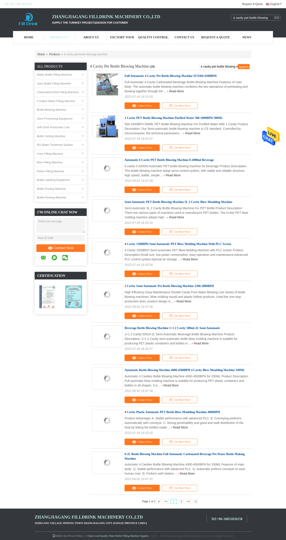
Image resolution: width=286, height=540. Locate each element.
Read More (176, 91)
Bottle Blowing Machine (51, 109)
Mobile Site (59, 535)
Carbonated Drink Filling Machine (57, 92)
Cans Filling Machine (50, 153)
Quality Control (153, 37)
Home (28, 37)
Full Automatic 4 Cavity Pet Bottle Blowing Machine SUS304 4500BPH (170, 76)
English (276, 4)
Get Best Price (179, 105)
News (246, 37)
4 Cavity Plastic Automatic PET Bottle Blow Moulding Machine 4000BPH (172, 412)
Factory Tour (122, 37)
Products (60, 37)
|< (159, 501)
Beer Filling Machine (49, 162)
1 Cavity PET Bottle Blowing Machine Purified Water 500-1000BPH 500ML (174, 118)
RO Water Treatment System (55, 144)
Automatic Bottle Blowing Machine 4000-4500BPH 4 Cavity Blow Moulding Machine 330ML (185, 370)
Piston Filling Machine (50, 171)
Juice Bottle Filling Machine (54, 83)
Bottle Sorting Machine (51, 136)
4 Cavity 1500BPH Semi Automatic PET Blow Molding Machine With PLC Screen (178, 244)
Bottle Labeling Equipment (53, 180)
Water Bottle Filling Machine (54, 74)
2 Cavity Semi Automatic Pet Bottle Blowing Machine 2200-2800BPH (169, 286)
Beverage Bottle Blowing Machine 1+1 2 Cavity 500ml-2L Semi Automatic (172, 328)
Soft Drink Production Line (53, 127)
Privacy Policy (75, 535)
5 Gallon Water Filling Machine (56, 101)
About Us (91, 37)
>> (188, 501)
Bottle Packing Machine (51, 197)
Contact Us (184, 37)
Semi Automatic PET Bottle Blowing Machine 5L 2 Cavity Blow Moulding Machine (178, 202)
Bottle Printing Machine (51, 188)
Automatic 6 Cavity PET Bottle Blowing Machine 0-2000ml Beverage (169, 160)
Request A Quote (252, 4)
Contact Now (61, 248)
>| (195, 501)
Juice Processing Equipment (54, 118)
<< (166, 501)
